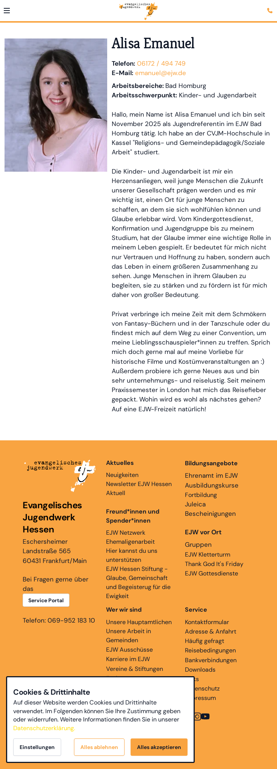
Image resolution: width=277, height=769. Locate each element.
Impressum (200, 698)
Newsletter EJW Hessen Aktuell (139, 488)
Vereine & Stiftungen (134, 669)
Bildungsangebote (211, 463)
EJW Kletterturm (207, 554)
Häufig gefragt (204, 641)
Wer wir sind (124, 610)
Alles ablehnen (99, 747)
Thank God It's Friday (214, 564)
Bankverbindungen (211, 660)
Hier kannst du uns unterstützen (131, 555)
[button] (7, 10)
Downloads (200, 670)
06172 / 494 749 (161, 63)
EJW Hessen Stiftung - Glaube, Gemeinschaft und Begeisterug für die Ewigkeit (138, 582)
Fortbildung (201, 495)
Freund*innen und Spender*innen (132, 516)
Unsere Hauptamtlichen (139, 622)
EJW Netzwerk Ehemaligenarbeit (130, 537)
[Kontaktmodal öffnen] (271, 6)
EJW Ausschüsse (129, 650)
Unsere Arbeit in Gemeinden (128, 635)
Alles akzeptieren (159, 747)
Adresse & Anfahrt (210, 631)
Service (196, 610)
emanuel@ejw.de (160, 73)
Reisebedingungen (210, 650)
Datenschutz (202, 688)
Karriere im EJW (128, 659)
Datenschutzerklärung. (44, 728)
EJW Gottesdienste (211, 573)
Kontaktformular (207, 622)
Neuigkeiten (122, 468)
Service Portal (46, 600)
